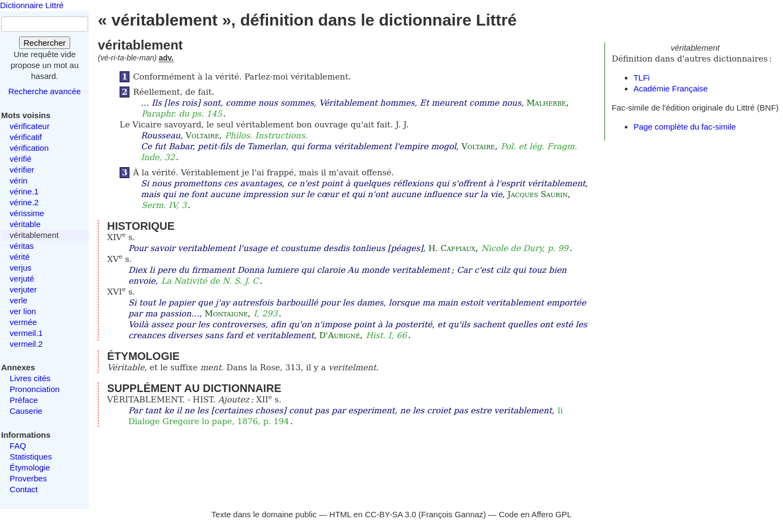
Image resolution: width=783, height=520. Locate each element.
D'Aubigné (339, 335)
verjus (21, 267)
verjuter (23, 289)
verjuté (22, 278)
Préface (24, 400)
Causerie (26, 410)
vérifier (22, 169)
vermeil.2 (26, 343)
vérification (29, 147)
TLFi (641, 77)
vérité (20, 256)
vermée (23, 322)
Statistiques (31, 456)
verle (19, 300)
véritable (25, 224)
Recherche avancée (44, 91)
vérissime (27, 213)
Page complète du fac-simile (684, 126)
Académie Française (670, 88)
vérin (19, 180)
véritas (22, 245)
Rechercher (44, 42)
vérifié (21, 158)
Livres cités (30, 378)
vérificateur (29, 126)
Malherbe (546, 103)
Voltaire (202, 135)
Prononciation (35, 389)
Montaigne (225, 314)
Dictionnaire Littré (32, 5)
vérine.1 (24, 191)
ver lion (23, 311)
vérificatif (26, 137)
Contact (24, 489)
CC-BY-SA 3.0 (391, 514)
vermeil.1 (26, 333)
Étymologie (30, 467)
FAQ (18, 445)
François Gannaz (452, 514)
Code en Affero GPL (535, 514)
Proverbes (28, 478)
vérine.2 (24, 202)
